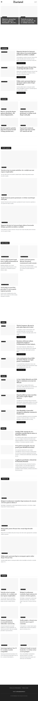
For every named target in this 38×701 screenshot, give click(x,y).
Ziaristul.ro (15, 695)
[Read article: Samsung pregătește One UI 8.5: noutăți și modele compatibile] (9, 640)
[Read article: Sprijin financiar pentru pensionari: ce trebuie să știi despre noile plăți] (28, 106)
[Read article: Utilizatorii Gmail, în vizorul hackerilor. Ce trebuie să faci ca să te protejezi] (28, 640)
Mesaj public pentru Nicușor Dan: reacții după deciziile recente (26, 67)
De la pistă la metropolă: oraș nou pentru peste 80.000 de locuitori (25, 446)
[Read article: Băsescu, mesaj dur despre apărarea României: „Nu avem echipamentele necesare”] (9, 106)
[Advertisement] (19, 36)
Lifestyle (4, 498)
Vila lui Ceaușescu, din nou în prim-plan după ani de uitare (25, 326)
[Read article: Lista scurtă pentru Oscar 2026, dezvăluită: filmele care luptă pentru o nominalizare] (8, 362)
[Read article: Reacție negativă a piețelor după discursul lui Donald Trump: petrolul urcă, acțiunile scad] (9, 122)
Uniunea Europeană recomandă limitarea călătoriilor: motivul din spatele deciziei (7, 622)
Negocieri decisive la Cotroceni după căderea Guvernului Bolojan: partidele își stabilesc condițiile (27, 53)
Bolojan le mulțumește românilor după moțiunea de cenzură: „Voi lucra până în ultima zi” (18, 501)
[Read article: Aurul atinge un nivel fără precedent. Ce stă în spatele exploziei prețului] (9, 279)
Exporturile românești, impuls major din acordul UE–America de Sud (27, 129)
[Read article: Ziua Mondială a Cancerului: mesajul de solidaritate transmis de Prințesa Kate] (8, 415)
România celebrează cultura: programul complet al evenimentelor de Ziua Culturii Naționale (26, 342)
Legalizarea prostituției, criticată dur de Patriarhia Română (25, 460)
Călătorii (4, 617)
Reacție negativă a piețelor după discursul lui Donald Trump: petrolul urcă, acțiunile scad (8, 129)
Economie (4, 125)
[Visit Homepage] (18, 2)
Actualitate (4, 67)
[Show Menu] (1, 2)
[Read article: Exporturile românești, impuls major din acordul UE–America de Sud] (28, 122)
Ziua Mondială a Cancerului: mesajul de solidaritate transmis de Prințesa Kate (27, 412)
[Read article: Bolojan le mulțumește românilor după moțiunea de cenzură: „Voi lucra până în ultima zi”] (19, 490)
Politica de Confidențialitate (15, 687)
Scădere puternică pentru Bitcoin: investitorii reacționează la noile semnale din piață (28, 261)
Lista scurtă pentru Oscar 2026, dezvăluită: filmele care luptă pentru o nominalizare (26, 360)
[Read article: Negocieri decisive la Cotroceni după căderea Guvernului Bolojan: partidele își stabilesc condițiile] (8, 56)
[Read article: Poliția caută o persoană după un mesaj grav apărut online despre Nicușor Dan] (8, 85)
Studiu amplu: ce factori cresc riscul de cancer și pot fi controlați (28, 622)
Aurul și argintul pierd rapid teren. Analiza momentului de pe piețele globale (9, 261)
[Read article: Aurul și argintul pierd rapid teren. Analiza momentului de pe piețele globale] (9, 251)
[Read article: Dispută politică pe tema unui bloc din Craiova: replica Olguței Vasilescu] (8, 399)
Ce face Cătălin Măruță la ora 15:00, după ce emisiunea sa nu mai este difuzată (27, 381)
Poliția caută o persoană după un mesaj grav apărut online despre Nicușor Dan (26, 82)
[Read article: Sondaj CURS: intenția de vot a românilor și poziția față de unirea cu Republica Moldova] (7, 435)
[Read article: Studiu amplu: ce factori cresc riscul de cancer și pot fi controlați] (28, 612)
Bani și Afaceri (5, 256)
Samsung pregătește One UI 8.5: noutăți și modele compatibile (9, 649)
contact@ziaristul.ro (20, 691)
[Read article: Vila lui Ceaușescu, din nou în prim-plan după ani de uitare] (8, 330)
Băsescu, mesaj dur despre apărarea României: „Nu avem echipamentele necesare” (8, 113)
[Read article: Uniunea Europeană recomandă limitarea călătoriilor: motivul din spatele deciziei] (9, 612)
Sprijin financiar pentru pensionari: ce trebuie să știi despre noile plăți (28, 113)
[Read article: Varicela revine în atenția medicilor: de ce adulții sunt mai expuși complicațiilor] (19, 159)
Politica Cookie (25, 687)
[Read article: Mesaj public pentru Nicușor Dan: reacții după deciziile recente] (8, 71)
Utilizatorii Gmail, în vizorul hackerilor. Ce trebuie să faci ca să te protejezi (28, 649)
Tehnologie (4, 645)
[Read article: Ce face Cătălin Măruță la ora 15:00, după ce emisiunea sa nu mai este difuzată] (8, 384)
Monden (3, 379)
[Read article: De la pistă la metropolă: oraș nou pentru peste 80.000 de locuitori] (7, 449)
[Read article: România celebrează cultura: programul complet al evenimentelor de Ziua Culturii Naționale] (8, 345)
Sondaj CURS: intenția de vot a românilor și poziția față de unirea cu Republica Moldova (26, 433)
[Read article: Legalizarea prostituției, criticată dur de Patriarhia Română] (7, 463)
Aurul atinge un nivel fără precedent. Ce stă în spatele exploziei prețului (8, 289)
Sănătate (4, 167)
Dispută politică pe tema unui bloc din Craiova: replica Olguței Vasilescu (27, 396)
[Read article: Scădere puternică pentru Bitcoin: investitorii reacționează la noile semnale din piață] (28, 251)
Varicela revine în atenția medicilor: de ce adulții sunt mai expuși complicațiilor (17, 171)
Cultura (3, 341)
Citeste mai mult (22, 63)
